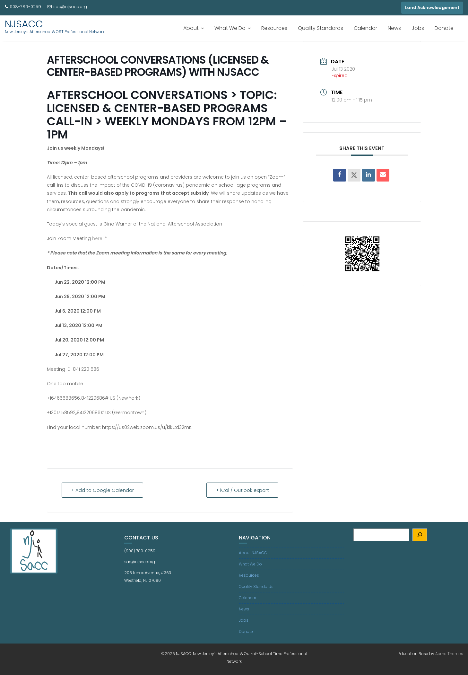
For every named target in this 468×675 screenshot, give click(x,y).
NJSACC (24, 24)
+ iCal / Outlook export (242, 490)
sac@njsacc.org (67, 7)
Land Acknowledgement (432, 7)
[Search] (419, 534)
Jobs (418, 28)
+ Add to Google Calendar (102, 490)
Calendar (365, 28)
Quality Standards (320, 28)
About (191, 28)
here (97, 238)
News (394, 28)
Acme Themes (449, 653)
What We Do (230, 28)
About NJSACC (253, 552)
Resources (274, 28)
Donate (444, 28)
